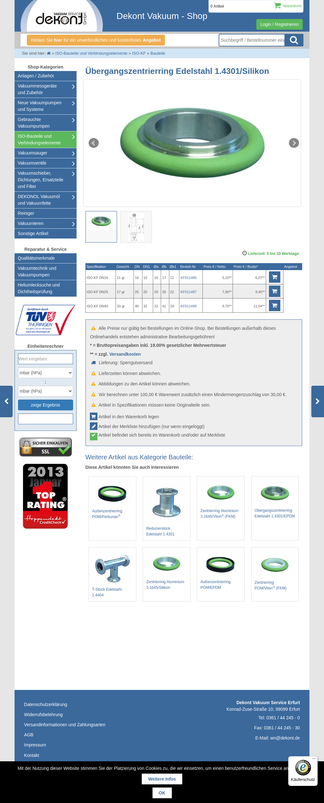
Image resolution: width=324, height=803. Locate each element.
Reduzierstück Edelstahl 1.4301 (166, 508)
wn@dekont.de (285, 737)
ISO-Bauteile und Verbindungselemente (39, 139)
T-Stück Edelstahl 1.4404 (112, 574)
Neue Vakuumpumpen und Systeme (39, 106)
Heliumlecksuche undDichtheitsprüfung (39, 288)
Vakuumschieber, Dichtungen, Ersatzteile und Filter (40, 180)
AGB (29, 734)
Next (294, 143)
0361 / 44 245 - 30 (282, 727)
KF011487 (188, 292)
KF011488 (188, 306)
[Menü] (314, 760)
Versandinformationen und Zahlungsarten (64, 724)
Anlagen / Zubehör (36, 75)
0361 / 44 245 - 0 (283, 717)
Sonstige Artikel (33, 233)
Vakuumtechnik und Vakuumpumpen (37, 271)
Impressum (35, 744)
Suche (293, 40)
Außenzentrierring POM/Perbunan (112, 500)
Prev (94, 143)
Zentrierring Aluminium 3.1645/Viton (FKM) (220, 500)
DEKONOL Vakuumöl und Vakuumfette (39, 200)
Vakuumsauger (32, 152)
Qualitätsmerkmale (36, 258)
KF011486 (188, 278)
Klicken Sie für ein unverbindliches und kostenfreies (96, 40)
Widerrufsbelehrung (43, 714)
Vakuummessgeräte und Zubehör (37, 89)
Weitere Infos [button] (162, 779)
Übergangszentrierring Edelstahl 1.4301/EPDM (275, 499)
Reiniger (26, 213)
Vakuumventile (32, 163)
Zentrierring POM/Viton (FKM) (275, 571)
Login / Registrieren (279, 24)
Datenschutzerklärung (45, 704)
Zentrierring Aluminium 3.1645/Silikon (166, 571)
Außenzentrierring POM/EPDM (220, 571)
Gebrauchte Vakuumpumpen (34, 123)
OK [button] (162, 792)
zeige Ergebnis (45, 405)
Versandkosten (125, 354)
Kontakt (31, 755)
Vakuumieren (30, 223)
